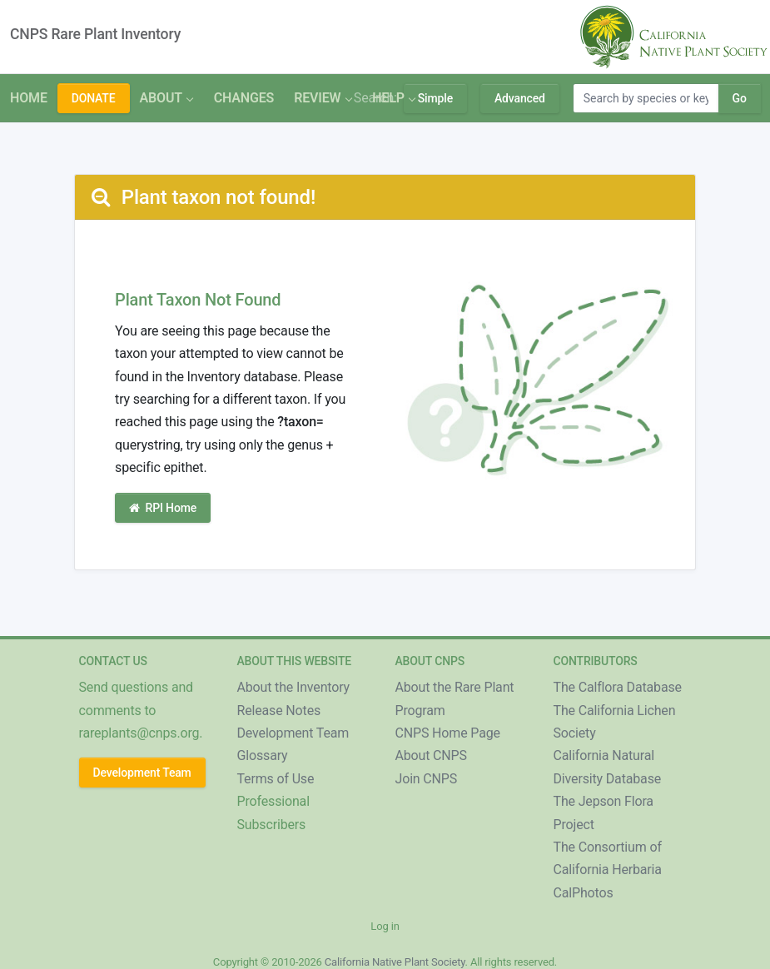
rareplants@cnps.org (139, 733)
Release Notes (279, 710)
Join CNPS (426, 779)
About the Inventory (293, 687)
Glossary (262, 755)
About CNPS (431, 755)
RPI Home (162, 507)
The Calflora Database (618, 687)
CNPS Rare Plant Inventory (95, 34)
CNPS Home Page (447, 733)
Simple (435, 98)
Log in (384, 926)
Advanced (519, 98)
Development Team (142, 772)
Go (740, 98)
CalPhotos (584, 893)
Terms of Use (276, 779)
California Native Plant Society (395, 962)
